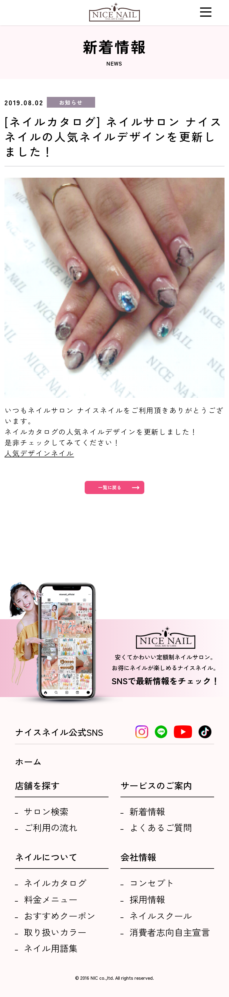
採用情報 (147, 899)
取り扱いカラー (55, 932)
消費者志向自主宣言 (169, 932)
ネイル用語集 (51, 948)
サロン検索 (46, 811)
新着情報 (147, 811)
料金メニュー (51, 899)
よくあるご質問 (160, 827)
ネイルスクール (160, 915)
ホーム (28, 761)
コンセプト (151, 882)
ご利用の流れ (51, 827)
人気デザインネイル (39, 453)
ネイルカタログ (55, 882)
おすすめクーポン (59, 915)
